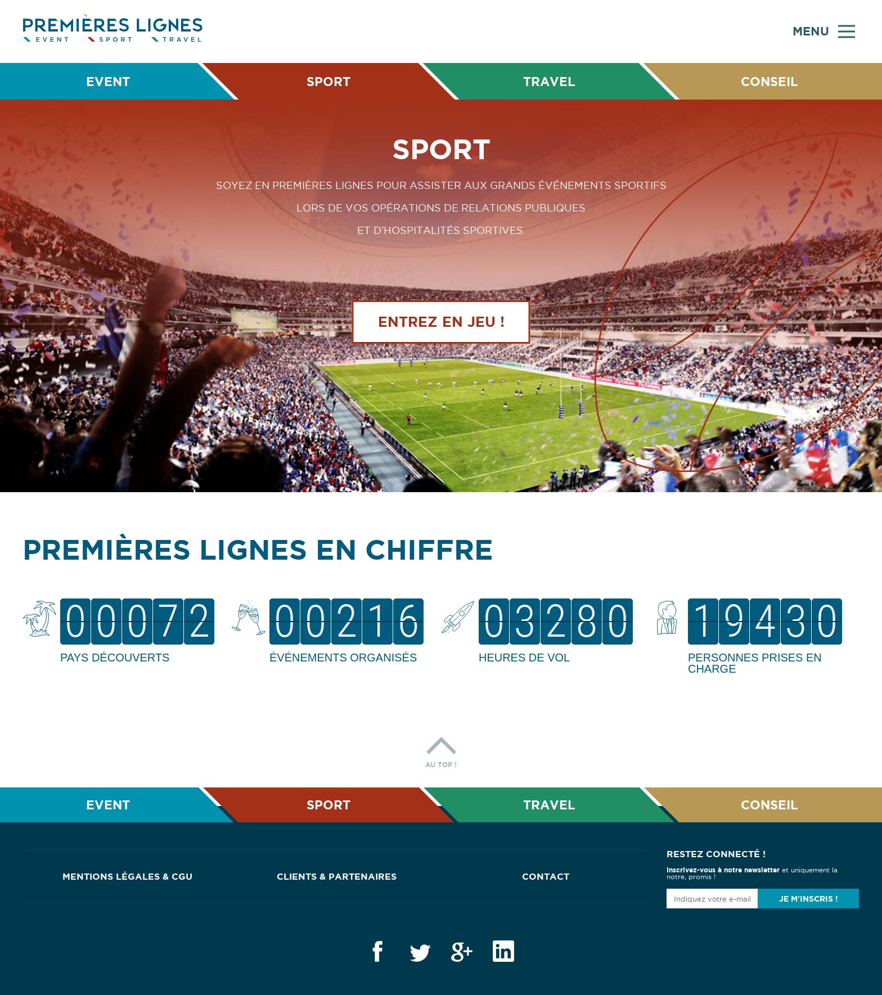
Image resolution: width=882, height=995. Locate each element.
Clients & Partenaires (337, 876)
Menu (824, 31)
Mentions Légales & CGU (127, 876)
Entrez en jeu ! (441, 322)
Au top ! (441, 749)
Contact (545, 876)
